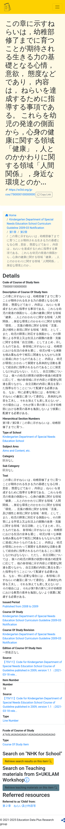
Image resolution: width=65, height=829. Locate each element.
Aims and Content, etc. (17, 450)
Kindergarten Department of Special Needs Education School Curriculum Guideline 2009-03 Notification (30, 223)
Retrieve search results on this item (28, 761)
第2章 (23, 232)
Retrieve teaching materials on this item (31, 787)
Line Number (11, 720)
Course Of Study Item (16, 744)
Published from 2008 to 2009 (20, 606)
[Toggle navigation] (57, 6)
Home (10, 215)
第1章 (12, 232)
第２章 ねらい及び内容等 (19, 805)
